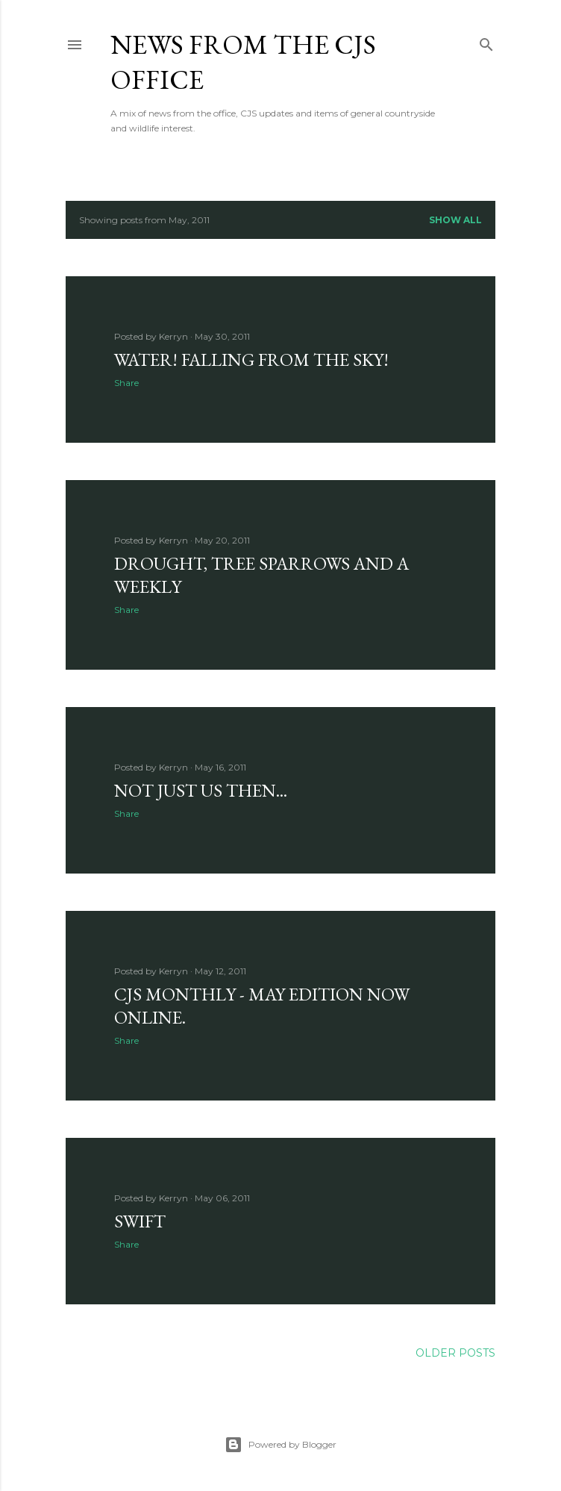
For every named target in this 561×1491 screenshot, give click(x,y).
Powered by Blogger (280, 1445)
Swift (140, 1221)
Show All (455, 219)
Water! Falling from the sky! (251, 359)
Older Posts (455, 1353)
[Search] (486, 41)
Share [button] (126, 382)
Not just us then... (200, 790)
